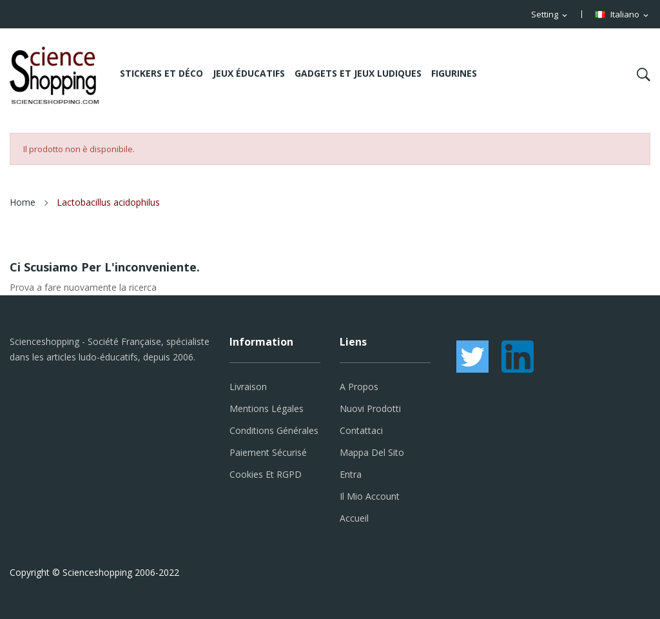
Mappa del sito (372, 452)
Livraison (248, 386)
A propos (359, 386)
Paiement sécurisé (268, 452)
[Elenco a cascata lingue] (622, 15)
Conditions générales (273, 430)
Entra (351, 474)
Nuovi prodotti (370, 408)
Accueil (354, 518)
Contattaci (361, 430)
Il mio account (370, 496)
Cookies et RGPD (265, 474)
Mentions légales (266, 408)
